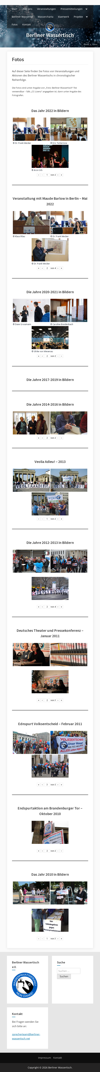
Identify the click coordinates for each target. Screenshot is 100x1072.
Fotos (15, 24)
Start (14, 9)
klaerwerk (63, 16)
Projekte (78, 16)
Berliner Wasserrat (22, 16)
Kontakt (26, 24)
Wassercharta (45, 16)
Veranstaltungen (46, 9)
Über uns (27, 9)
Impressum (44, 1057)
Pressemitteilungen (72, 9)
